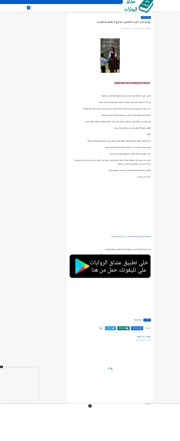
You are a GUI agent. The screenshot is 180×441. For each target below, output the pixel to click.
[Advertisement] (110, 203)
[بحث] (28, 7)
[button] (137, 328)
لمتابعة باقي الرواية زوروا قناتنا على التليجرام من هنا (131, 237)
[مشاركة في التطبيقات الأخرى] (101, 328)
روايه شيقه (145, 17)
